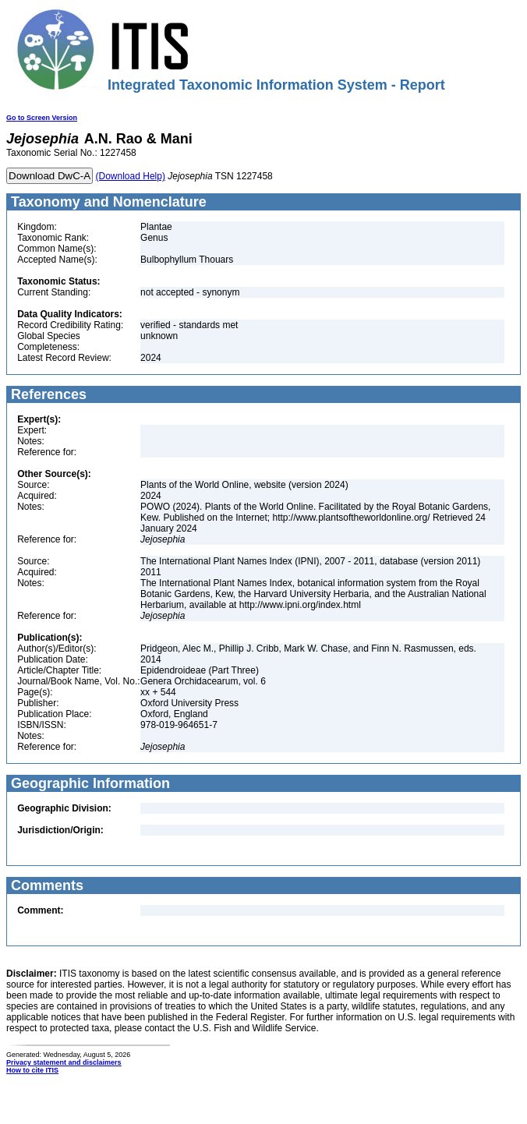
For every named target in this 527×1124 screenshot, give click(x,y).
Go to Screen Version (41, 118)
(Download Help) (130, 176)
